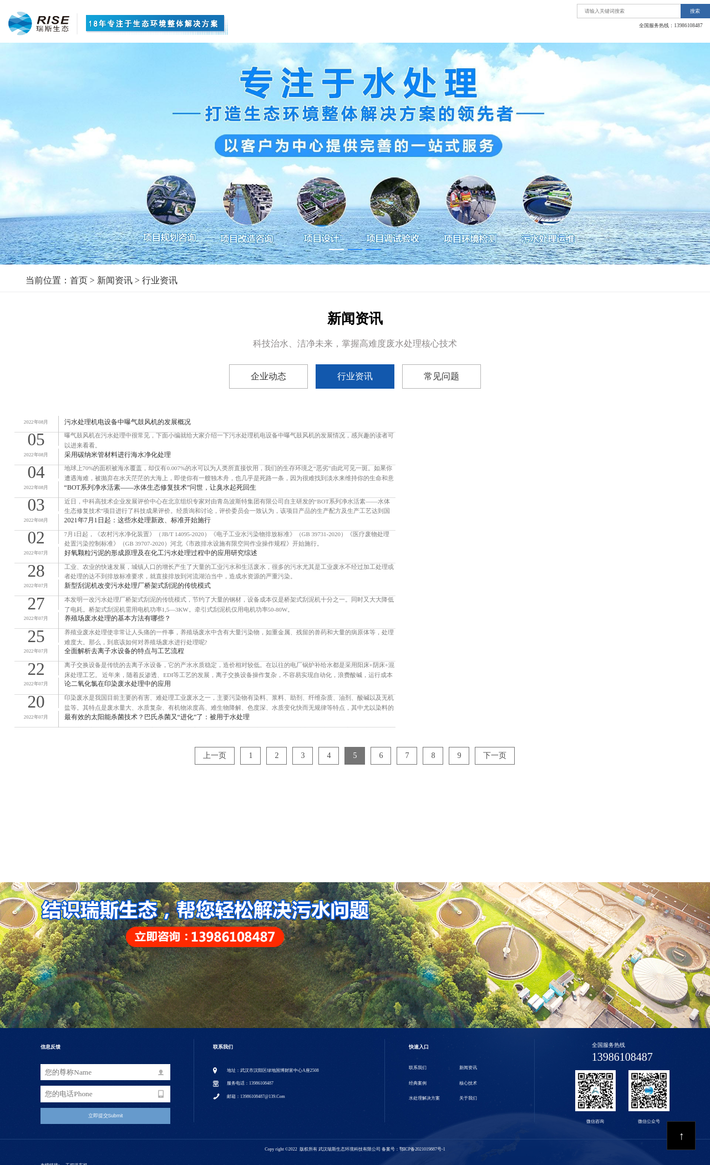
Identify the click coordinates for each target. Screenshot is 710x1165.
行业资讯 (160, 280)
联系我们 (683, 32)
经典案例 (575, 32)
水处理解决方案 (458, 32)
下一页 (494, 748)
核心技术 (521, 32)
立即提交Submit (105, 1108)
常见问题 (441, 376)
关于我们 (395, 32)
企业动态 (268, 376)
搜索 (695, 11)
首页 (347, 32)
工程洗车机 (76, 1158)
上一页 (214, 748)
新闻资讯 (629, 32)
